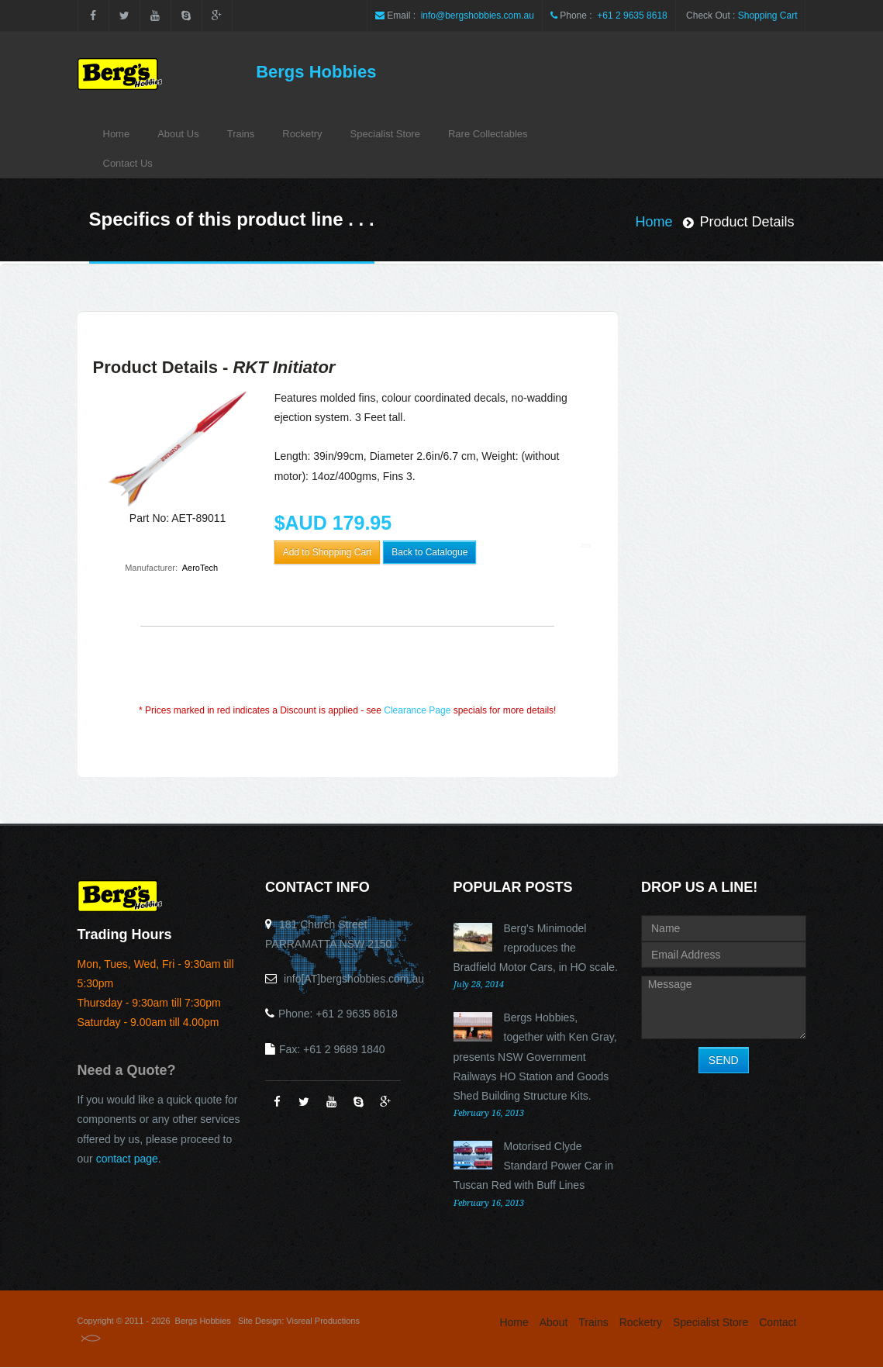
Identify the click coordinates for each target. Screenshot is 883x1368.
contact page (127, 1158)
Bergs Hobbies (316, 71)
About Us (177, 134)
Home (116, 134)
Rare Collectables (488, 134)
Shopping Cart (768, 15)
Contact (777, 1322)
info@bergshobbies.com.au (476, 15)
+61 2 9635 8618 (631, 15)
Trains (241, 134)
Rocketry (302, 134)
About (554, 1322)
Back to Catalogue (429, 552)
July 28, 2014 (479, 984)
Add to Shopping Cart (327, 552)
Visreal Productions (323, 1320)
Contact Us (128, 163)
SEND (724, 1060)
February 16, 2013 (489, 1113)
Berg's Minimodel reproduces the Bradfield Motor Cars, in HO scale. (536, 947)
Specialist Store (385, 134)
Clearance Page (417, 710)
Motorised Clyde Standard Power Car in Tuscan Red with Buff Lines (534, 1165)
